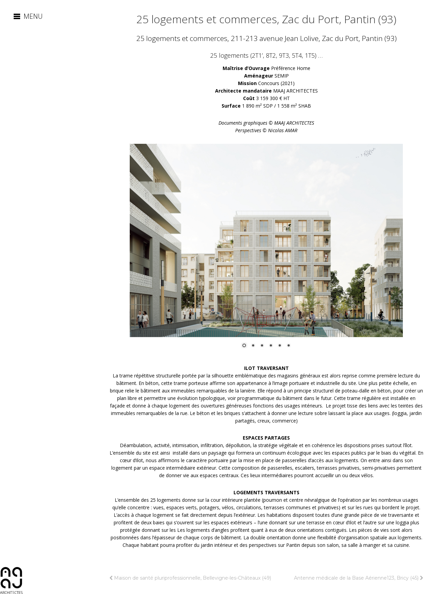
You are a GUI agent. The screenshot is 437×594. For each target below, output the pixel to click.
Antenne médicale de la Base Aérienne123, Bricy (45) (358, 578)
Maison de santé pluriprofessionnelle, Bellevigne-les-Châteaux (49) (190, 578)
